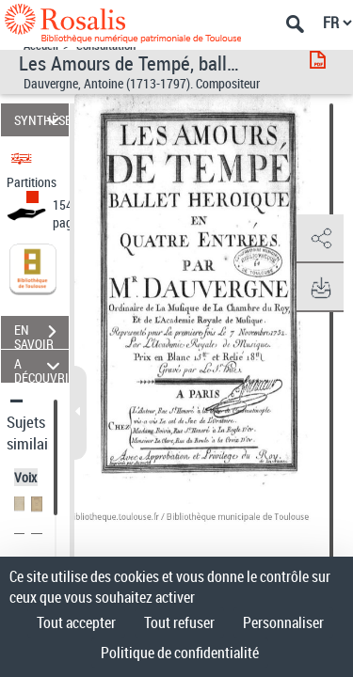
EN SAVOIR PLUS (41, 334)
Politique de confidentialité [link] (180, 652)
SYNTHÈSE (41, 119)
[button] (320, 238)
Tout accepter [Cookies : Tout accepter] (76, 622)
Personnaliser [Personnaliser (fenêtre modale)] (283, 622)
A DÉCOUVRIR (41, 366)
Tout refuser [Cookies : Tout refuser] (179, 622)
